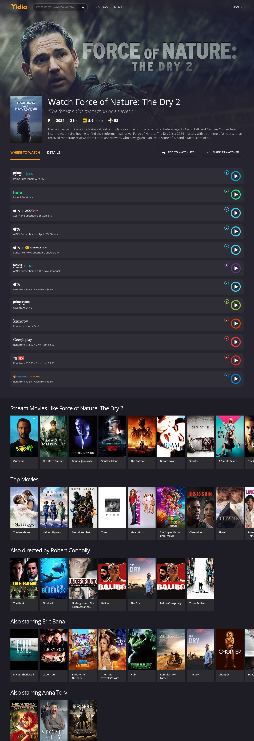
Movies (119, 7)
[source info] (226, 172)
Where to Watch (25, 152)
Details (53, 152)
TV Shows (101, 7)
